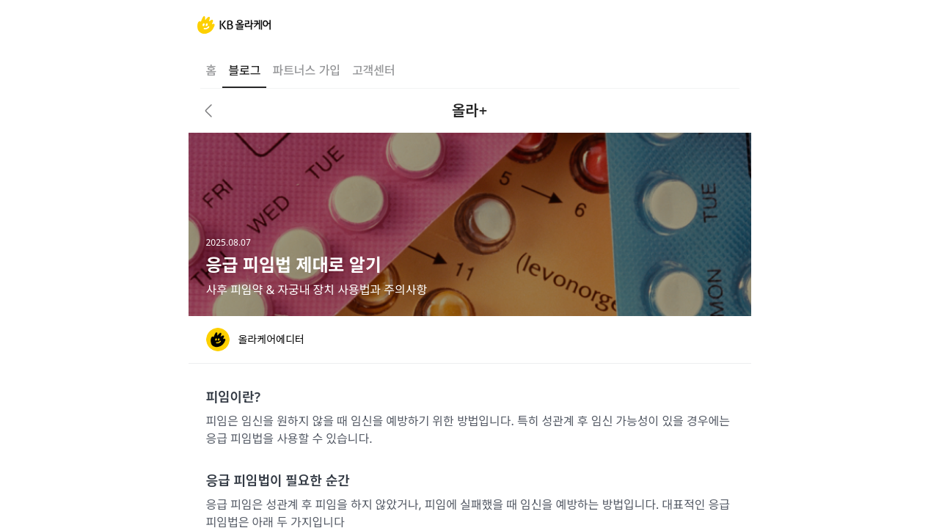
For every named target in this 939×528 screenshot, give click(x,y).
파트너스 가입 (306, 70)
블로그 (244, 70)
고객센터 (373, 70)
